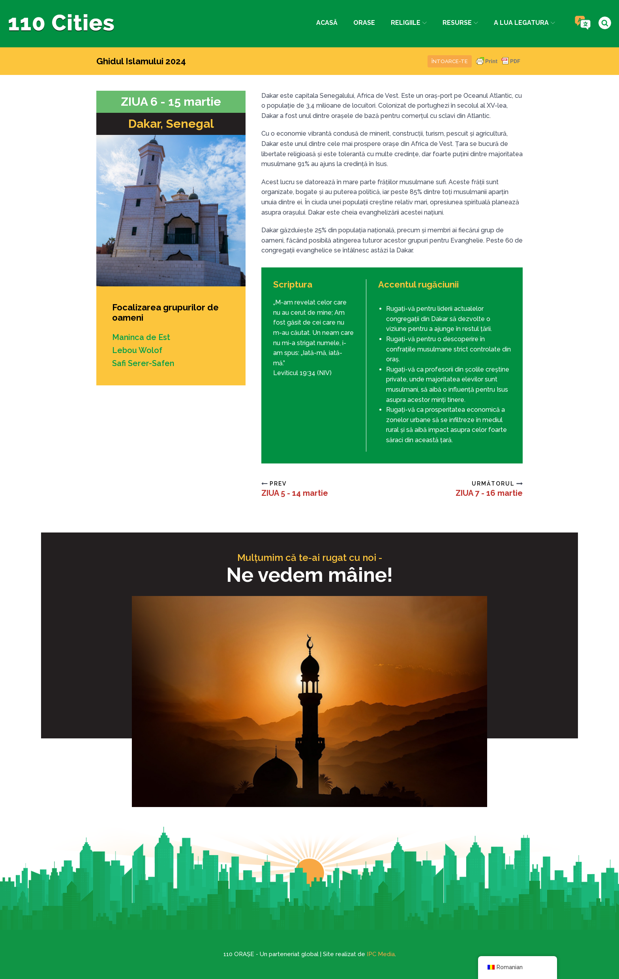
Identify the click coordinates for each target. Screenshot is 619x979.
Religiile (408, 22)
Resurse (460, 22)
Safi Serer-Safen (143, 362)
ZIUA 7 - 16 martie (489, 493)
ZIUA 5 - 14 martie (294, 493)
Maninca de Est (141, 337)
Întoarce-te (449, 61)
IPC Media (381, 954)
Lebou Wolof (137, 350)
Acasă (326, 22)
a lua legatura (524, 22)
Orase (364, 22)
